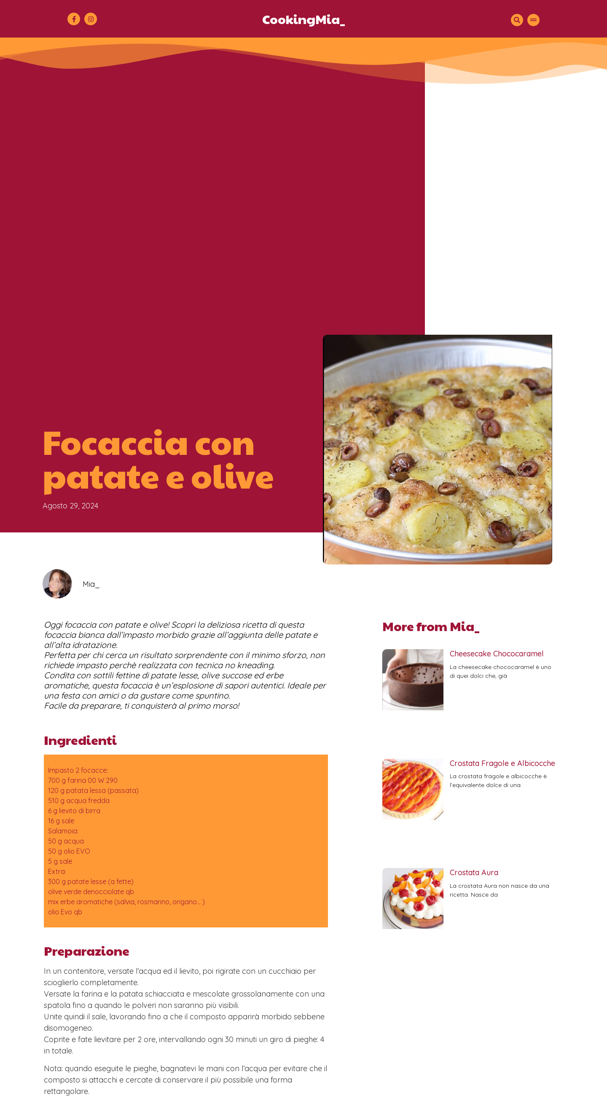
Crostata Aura (474, 872)
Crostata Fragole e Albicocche (502, 763)
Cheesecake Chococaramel (497, 653)
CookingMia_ (303, 18)
